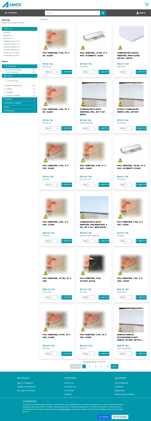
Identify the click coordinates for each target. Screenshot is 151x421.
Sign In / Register (25, 383)
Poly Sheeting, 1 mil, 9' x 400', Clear (130, 279)
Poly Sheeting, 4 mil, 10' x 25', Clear (56, 54)
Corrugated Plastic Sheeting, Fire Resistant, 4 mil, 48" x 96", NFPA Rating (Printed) (93, 225)
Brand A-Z (8, 36)
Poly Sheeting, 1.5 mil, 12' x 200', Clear (56, 336)
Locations (69, 390)
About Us (68, 383)
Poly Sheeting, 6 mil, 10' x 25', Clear (56, 110)
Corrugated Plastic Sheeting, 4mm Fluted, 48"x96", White (128, 55)
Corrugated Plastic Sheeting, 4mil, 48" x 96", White (93, 112)
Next (114, 366)
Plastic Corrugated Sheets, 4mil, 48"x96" (128, 110)
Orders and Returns (26, 387)
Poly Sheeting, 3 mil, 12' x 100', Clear (93, 336)
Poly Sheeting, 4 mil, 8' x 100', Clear (130, 223)
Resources (120, 390)
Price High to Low (11, 55)
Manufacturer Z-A (11, 44)
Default (7, 33)
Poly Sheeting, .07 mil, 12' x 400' (57, 279)
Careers (68, 394)
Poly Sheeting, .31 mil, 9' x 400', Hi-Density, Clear (93, 54)
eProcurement (121, 383)
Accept (104, 417)
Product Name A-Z (12, 47)
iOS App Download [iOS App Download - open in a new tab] (26, 390)
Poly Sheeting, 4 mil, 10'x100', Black (90, 279)
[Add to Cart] (66, 72)
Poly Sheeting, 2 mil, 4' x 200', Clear (55, 223)
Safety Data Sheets (125, 394)
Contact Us (70, 387)
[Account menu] (140, 12)
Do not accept (119, 417)
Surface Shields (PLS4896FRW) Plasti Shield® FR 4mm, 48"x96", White (129, 337)
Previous (75, 366)
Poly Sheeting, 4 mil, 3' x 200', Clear (93, 167)
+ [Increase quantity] (58, 72)
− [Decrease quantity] (43, 72)
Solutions (119, 387)
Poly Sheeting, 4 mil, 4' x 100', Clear (56, 167)
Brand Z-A (8, 38)
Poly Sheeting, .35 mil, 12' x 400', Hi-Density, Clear (131, 167)
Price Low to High (11, 53)
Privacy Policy (64, 409)
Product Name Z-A (12, 50)
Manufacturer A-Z (11, 41)
